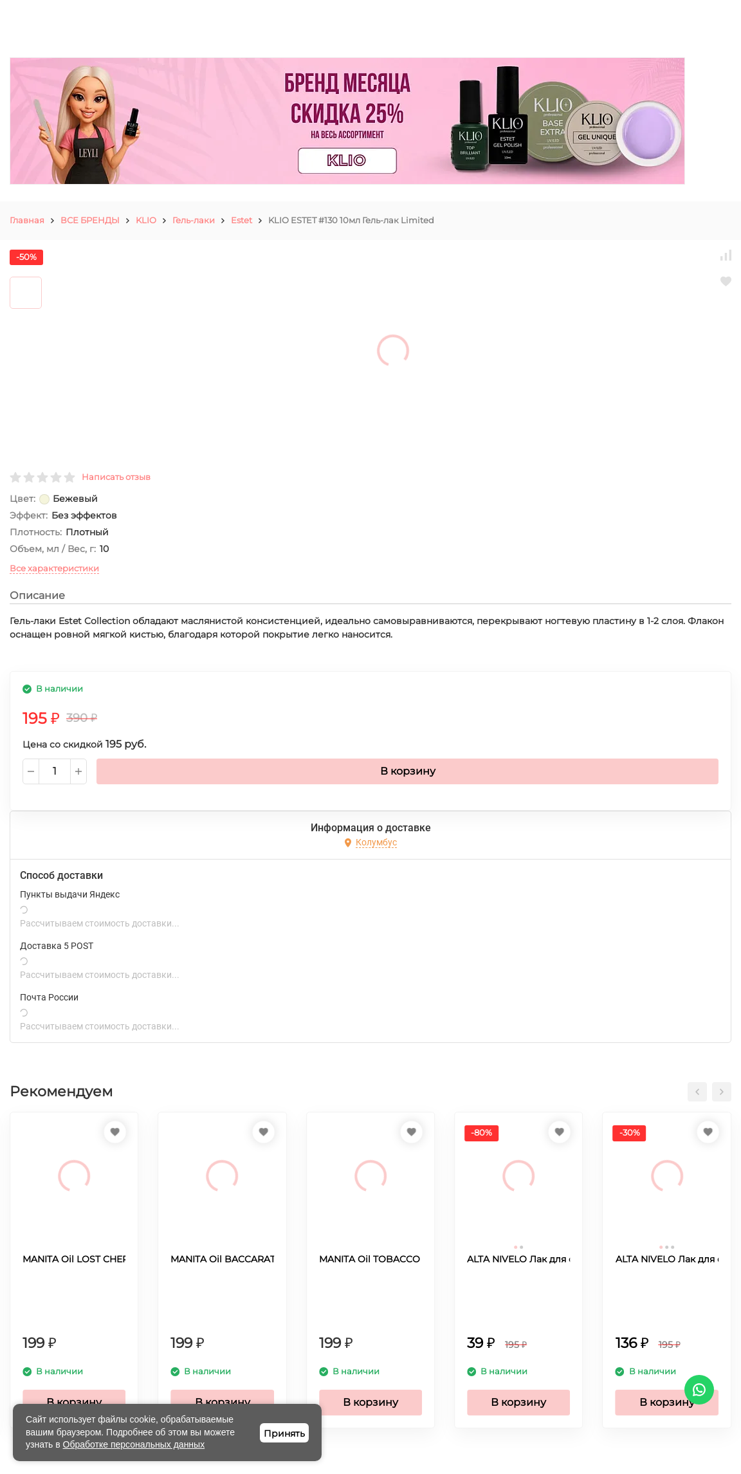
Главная (27, 220)
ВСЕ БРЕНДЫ (90, 220)
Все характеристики (54, 568)
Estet (241, 220)
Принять (284, 1433)
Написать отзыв (116, 477)
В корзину (407, 771)
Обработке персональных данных (134, 1444)
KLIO (146, 220)
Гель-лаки (193, 220)
